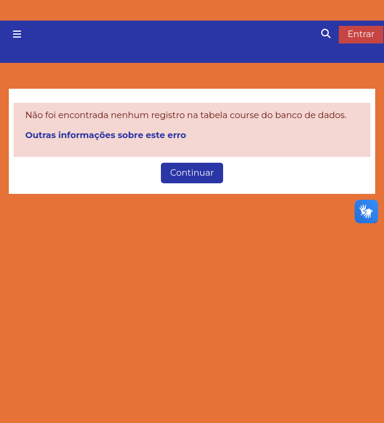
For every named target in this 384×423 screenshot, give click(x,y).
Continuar (192, 172)
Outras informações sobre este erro (105, 135)
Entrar (361, 34)
